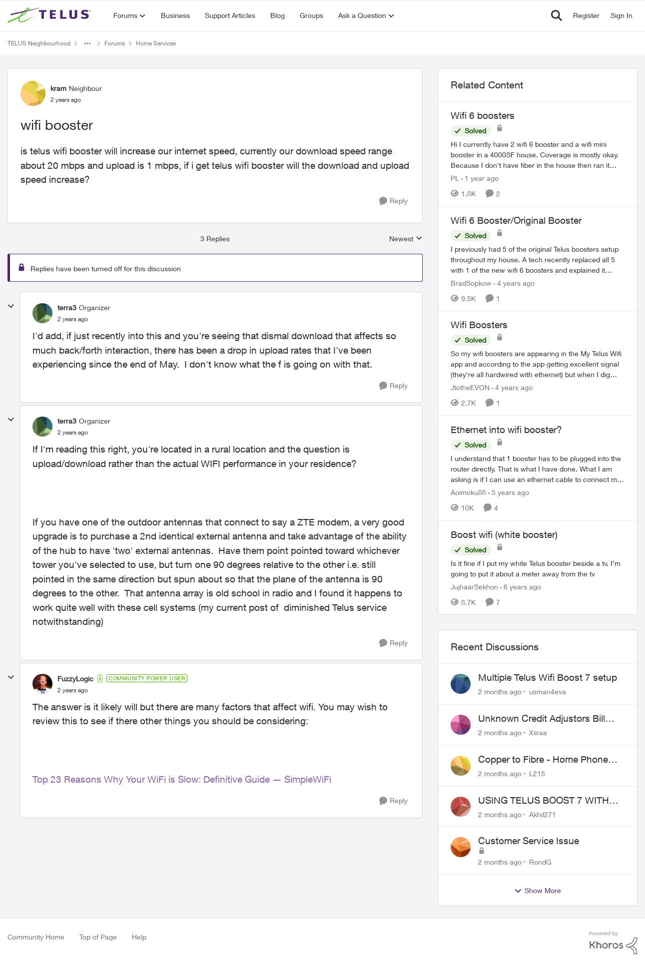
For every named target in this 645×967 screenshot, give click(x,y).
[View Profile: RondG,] (461, 847)
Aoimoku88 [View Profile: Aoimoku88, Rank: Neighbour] (468, 492)
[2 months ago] (500, 691)
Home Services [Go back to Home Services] (156, 43)
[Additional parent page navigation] (87, 43)
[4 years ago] (514, 282)
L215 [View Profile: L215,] (537, 773)
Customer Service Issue (528, 840)
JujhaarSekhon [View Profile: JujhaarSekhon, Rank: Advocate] (474, 586)
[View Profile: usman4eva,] (461, 684)
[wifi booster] (72, 319)
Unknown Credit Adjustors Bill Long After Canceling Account (542, 719)
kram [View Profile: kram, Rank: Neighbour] (58, 88)
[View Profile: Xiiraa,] (461, 725)
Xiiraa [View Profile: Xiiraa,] (538, 732)
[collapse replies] (11, 306)
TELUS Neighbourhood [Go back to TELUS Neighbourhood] (38, 43)
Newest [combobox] (406, 239)
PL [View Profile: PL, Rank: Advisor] (455, 178)
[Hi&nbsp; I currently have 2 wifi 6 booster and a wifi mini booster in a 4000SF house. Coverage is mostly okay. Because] (538, 154)
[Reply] (393, 201)
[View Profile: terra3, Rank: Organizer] (42, 313)
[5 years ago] (508, 492)
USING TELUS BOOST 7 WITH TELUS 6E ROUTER (543, 801)
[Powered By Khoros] (614, 943)
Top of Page (98, 937)
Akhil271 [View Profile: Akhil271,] (542, 814)
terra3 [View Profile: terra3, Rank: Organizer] (66, 307)
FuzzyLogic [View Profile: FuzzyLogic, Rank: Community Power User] (75, 678)
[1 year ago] (480, 178)
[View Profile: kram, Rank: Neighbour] (32, 93)
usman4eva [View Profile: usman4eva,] (547, 691)
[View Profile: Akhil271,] (461, 807)
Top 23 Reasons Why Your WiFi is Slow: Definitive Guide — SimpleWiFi (181, 779)
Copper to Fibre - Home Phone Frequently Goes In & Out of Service (543, 760)
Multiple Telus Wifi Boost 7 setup (547, 677)
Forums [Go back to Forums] (114, 43)
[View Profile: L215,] (461, 766)
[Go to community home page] (50, 15)
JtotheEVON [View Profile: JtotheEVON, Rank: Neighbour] (470, 387)
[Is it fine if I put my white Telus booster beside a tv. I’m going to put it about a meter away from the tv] (538, 567)
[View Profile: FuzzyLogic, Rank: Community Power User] (42, 684)
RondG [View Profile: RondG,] (540, 862)
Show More (537, 890)
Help (139, 937)
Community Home (35, 937)
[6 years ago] (520, 586)
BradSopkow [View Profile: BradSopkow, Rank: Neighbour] (471, 282)
